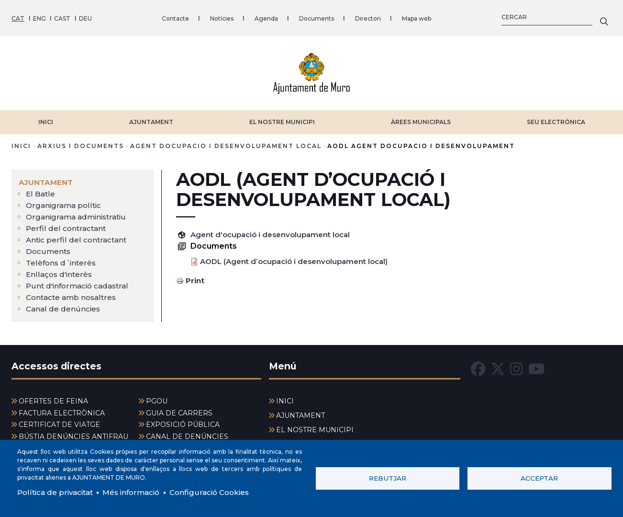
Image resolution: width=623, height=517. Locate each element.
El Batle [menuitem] (41, 190)
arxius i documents (80, 142)
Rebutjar (387, 478)
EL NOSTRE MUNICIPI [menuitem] (315, 427)
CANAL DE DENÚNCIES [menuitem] (187, 433)
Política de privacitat (57, 491)
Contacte (175, 16)
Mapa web (416, 16)
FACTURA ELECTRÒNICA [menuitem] (62, 410)
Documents (316, 16)
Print (195, 277)
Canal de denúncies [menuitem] (63, 305)
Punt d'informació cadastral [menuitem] (80, 282)
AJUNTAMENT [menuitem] (47, 179)
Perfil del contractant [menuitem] (66, 225)
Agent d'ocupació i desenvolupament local (274, 231)
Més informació (137, 491)
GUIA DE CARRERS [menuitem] (179, 410)
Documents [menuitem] (49, 248)
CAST (62, 16)
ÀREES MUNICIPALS (421, 118)
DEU (85, 16)
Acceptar (539, 478)
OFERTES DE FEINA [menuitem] (53, 398)
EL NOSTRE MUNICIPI (282, 118)
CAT (17, 16)
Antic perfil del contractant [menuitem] (77, 236)
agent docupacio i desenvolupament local (226, 142)
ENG (39, 16)
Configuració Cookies (219, 491)
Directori (368, 16)
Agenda (266, 16)
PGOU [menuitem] (156, 398)
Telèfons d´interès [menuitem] (62, 259)
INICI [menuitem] (285, 398)
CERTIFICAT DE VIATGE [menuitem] (59, 421)
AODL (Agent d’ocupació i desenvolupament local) (299, 258)
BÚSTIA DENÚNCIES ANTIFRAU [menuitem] (73, 433)
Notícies (222, 16)
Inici (21, 142)
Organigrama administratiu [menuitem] (78, 213)
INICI (45, 118)
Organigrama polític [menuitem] (64, 202)
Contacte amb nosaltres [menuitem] (73, 294)
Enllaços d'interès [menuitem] (60, 271)
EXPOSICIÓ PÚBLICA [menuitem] (183, 421)
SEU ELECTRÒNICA (556, 118)
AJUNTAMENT (151, 118)
